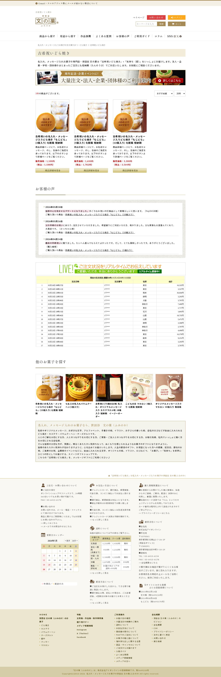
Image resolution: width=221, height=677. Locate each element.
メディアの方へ (123, 661)
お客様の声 (122, 36)
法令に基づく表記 (162, 635)
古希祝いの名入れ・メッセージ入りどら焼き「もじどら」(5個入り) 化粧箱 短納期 (90, 139)
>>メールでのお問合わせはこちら (56, 526)
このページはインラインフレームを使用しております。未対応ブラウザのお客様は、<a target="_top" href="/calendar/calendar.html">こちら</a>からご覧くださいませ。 (61, 559)
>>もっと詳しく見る (99, 520)
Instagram (82, 629)
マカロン (45, 645)
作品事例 (86, 36)
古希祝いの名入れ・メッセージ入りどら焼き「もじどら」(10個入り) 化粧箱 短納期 (129, 139)
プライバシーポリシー (164, 631)
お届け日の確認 (123, 618)
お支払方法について (125, 628)
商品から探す (47, 36)
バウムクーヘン (48, 632)
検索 (161, 23)
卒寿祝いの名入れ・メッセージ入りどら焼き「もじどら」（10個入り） (100, 214)
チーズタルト (47, 635)
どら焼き (45, 625)
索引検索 (158, 641)
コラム (159, 36)
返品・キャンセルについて (128, 645)
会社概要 (156, 614)
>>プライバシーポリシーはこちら (154, 513)
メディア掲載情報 (85, 626)
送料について (122, 625)
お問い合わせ (156, 17)
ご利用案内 (119, 614)
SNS (174, 36)
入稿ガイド (121, 651)
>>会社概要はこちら (148, 563)
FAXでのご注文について (127, 635)
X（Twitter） (83, 633)
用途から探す (68, 36)
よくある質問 (104, 36)
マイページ (139, 17)
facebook (81, 637)
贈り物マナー (83, 622)
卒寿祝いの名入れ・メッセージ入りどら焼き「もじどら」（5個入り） (99, 250)
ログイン (176, 17)
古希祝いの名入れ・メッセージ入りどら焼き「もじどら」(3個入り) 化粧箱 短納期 (52, 139)
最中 (43, 639)
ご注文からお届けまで (126, 648)
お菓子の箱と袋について (127, 638)
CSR (156, 628)
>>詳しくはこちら (49, 523)
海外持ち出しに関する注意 (128, 641)
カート (176, 24)
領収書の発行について (126, 631)
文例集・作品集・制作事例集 (90, 618)
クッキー (45, 642)
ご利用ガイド (142, 36)
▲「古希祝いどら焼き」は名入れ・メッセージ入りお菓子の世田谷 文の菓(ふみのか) (146, 475)
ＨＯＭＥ (43, 614)
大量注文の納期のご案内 (127, 622)
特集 (79, 614)
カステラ (45, 629)
